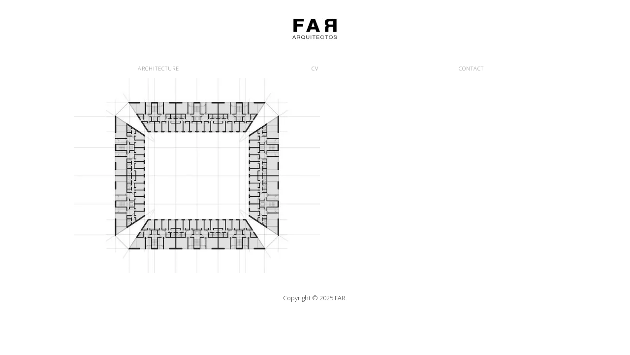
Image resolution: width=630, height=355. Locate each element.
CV (315, 68)
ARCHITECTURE (158, 68)
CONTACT (471, 68)
